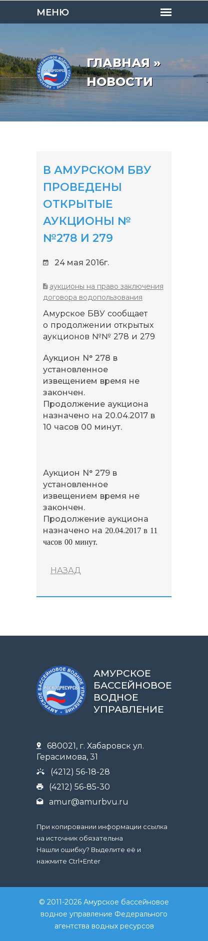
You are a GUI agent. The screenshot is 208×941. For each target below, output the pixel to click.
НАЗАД (65, 570)
